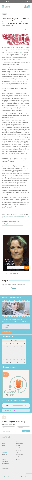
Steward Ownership (5, 468)
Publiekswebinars (5, 463)
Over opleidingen (19, 443)
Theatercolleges (19, 450)
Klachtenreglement (25, 474)
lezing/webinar (6, 49)
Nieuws (4, 14)
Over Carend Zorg (19, 454)
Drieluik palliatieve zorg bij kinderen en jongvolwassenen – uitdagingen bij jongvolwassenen (15, 320)
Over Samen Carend (5, 466)
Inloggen (14, 287)
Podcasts (3, 456)
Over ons (3, 443)
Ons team (3, 445)
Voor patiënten (19, 456)
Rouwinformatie (5, 461)
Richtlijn (20, 52)
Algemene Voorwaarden (25, 476)
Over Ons (27, 1)
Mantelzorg (4, 459)
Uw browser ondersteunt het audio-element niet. (16, 405)
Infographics (4, 457)
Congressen (18, 448)
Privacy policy (24, 473)
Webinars (18, 445)
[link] (25, 6)
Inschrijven (26, 431)
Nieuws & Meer (5, 454)
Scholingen (18, 447)
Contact (21, 1)
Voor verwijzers (19, 457)
